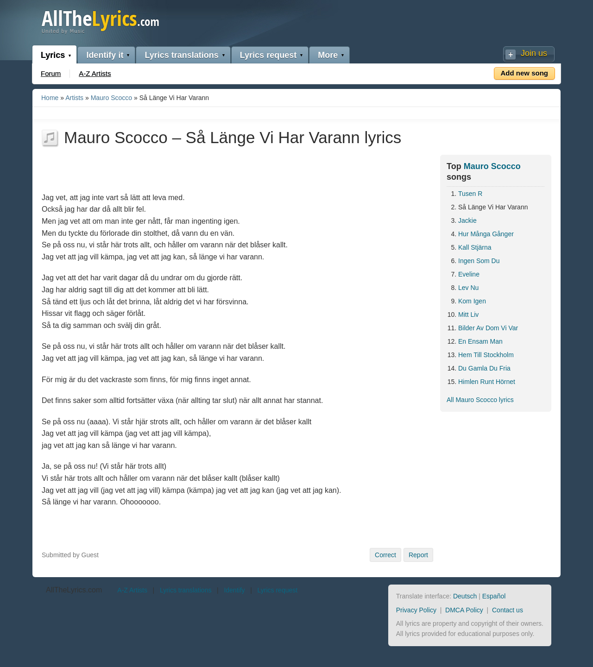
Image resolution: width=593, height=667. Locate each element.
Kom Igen (472, 301)
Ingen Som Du (479, 260)
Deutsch (465, 596)
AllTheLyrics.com (74, 590)
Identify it (104, 55)
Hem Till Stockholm (486, 355)
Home (49, 97)
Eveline (468, 274)
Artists (74, 97)
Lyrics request (268, 55)
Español (494, 596)
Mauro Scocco (111, 97)
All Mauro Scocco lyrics (480, 399)
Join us (534, 53)
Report (418, 555)
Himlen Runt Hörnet (486, 381)
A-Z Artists (95, 73)
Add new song (525, 73)
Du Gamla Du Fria (484, 368)
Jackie (467, 220)
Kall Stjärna (475, 247)
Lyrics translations (181, 55)
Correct (385, 555)
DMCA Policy (464, 610)
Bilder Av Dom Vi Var (488, 328)
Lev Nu (468, 287)
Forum (51, 73)
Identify (234, 590)
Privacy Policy (416, 610)
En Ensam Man (480, 341)
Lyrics (53, 55)
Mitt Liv (468, 314)
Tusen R (470, 193)
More (328, 55)
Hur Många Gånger (486, 234)
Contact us (507, 610)
